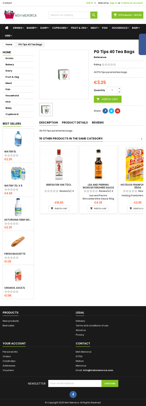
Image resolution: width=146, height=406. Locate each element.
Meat (94, 28)
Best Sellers (12, 124)
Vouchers (8, 370)
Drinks (17, 28)
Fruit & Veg (78, 28)
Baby (135, 28)
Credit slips (9, 361)
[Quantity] (112, 90)
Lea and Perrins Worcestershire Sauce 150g (98, 187)
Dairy (44, 28)
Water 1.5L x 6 (13, 185)
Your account (14, 343)
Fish (105, 28)
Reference (100, 57)
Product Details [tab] (75, 122)
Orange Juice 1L (14, 287)
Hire (7, 35)
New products (11, 321)
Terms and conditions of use (92, 325)
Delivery (80, 321)
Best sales (8, 325)
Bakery (31, 28)
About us (81, 330)
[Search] (73, 15)
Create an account (132, 2)
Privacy (80, 334)
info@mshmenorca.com (98, 370)
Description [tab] (48, 122)
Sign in (113, 2)
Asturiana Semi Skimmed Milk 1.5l (18, 219)
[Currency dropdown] (91, 3)
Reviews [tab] (98, 122)
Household (120, 28)
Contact (7, 2)
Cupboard (59, 28)
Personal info (10, 351)
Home (7, 52)
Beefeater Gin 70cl (58, 184)
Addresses (9, 365)
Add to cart (107, 99)
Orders (7, 356)
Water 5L (10, 151)
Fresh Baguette (14, 253)
